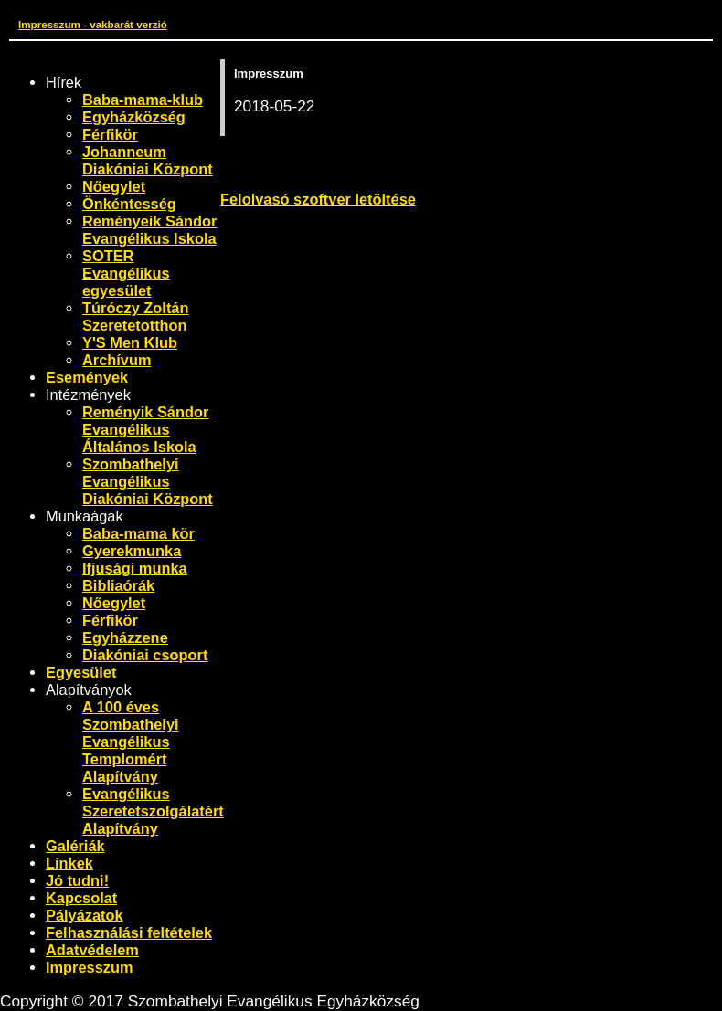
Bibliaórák (118, 585)
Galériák (75, 845)
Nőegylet (113, 186)
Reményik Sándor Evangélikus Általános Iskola (145, 429)
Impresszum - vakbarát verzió (92, 24)
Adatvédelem (92, 950)
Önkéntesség (129, 203)
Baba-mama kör (138, 533)
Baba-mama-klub (142, 99)
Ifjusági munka (134, 568)
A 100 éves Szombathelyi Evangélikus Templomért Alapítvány (130, 742)
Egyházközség (134, 117)
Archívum (117, 360)
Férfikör (110, 134)
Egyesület (81, 672)
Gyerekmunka (131, 550)
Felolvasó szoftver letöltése (318, 199)
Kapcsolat (81, 898)
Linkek (69, 863)
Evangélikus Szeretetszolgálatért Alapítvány (153, 811)
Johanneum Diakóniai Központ (147, 160)
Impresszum (89, 967)
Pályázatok (84, 915)
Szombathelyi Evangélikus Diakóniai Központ (147, 481)
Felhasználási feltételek (129, 932)
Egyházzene (125, 637)
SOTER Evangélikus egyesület (126, 273)
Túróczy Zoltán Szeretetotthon (135, 316)
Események (87, 377)
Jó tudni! (77, 880)
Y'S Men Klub (129, 342)
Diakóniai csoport (144, 655)
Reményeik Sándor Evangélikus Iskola (149, 230)
